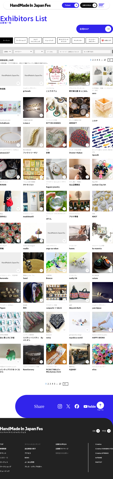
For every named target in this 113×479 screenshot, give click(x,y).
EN (94, 430)
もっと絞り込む (88, 51)
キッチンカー (78, 40)
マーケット (6, 40)
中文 (104, 430)
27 (105, 59)
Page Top (100, 409)
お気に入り (106, 40)
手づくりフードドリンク (63, 40)
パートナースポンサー (92, 40)
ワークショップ (21, 40)
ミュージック (49, 40)
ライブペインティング (35, 40)
